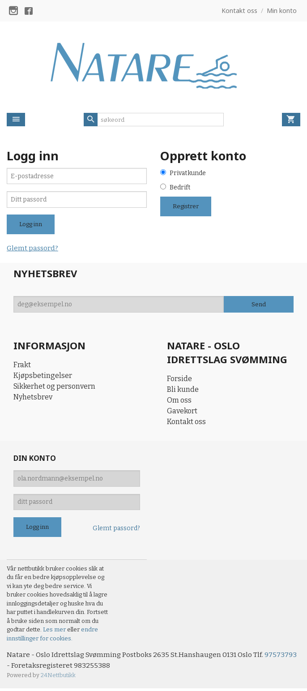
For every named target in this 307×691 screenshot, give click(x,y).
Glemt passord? (33, 249)
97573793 (23, 667)
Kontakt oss (186, 422)
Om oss (179, 401)
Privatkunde (188, 173)
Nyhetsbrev (32, 398)
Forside (179, 379)
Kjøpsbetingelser (42, 377)
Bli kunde (183, 390)
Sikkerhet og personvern (54, 387)
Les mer (55, 631)
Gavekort (182, 412)
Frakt (22, 366)
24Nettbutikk (58, 677)
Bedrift (180, 188)
